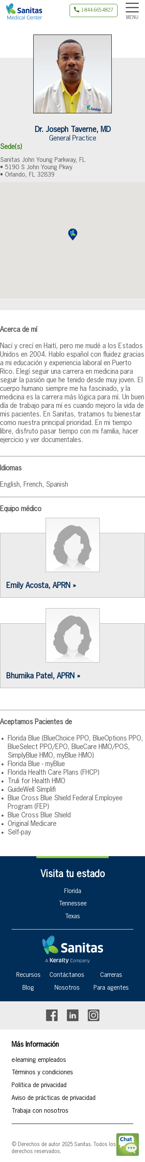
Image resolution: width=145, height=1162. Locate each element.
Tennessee (73, 904)
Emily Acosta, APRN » (41, 586)
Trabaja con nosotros (40, 1111)
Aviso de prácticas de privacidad (54, 1098)
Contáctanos (66, 975)
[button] (72, 234)
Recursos (28, 975)
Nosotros (67, 988)
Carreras (111, 975)
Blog (28, 988)
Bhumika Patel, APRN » (43, 676)
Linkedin (72, 1015)
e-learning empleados (39, 1060)
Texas (72, 917)
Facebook (52, 1015)
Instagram (93, 1015)
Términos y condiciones (42, 1073)
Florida (72, 891)
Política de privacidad (39, 1085)
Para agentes (111, 988)
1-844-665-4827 (97, 10)
